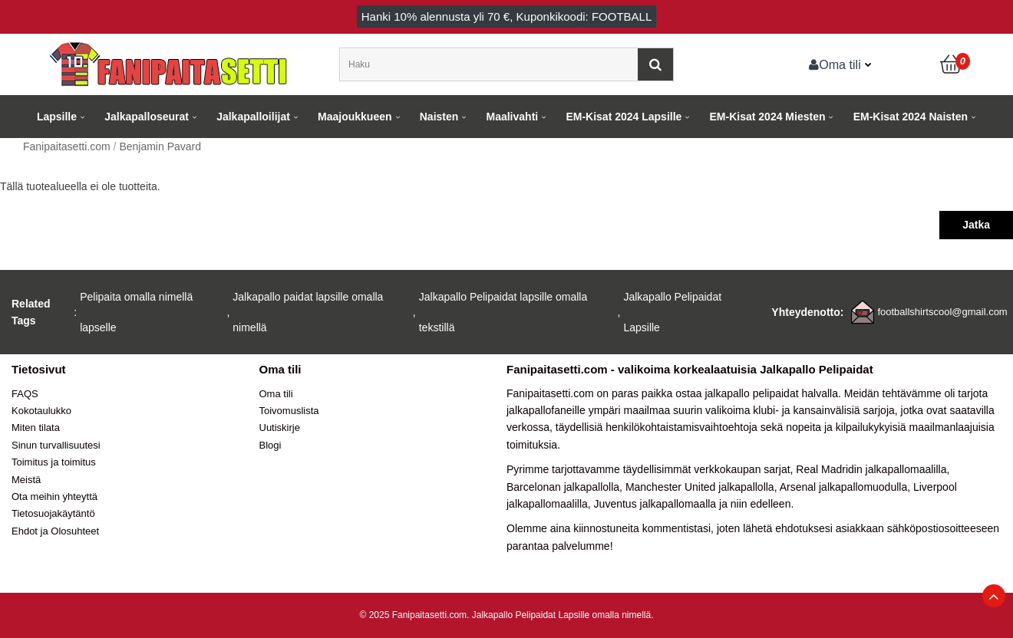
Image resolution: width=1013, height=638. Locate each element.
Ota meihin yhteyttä (54, 496)
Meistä (26, 479)
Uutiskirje (279, 427)
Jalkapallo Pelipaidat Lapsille (672, 312)
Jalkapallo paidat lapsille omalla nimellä (308, 312)
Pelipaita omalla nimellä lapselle (136, 312)
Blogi (270, 445)
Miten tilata (36, 427)
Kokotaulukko (41, 410)
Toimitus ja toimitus (54, 462)
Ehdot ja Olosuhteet (55, 531)
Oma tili (835, 64)
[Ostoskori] (951, 64)
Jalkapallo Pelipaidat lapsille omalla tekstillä (503, 312)
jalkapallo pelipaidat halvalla (771, 393)
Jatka (976, 225)
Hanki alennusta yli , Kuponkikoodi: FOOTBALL (506, 16)
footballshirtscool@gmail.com (942, 311)
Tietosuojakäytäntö (53, 513)
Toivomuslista (289, 410)
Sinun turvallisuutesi (56, 445)
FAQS (25, 394)
